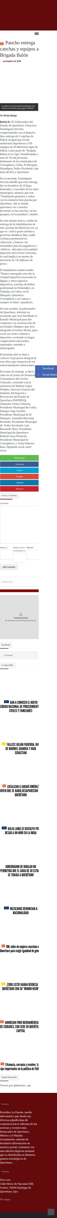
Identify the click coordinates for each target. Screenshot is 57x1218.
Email (19, 549)
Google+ (19, 476)
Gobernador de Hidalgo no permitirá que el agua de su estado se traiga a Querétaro (20, 870)
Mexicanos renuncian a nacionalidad (20, 910)
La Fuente (8, 655)
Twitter (20, 470)
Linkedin (20, 482)
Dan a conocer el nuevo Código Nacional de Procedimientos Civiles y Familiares (20, 706)
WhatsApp (19, 457)
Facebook (20, 464)
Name (3, 547)
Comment (4, 503)
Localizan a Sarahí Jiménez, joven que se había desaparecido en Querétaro (21, 790)
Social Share (46, 375)
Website (29, 547)
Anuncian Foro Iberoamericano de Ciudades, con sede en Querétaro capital (20, 1026)
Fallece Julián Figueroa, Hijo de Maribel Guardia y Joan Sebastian (21, 748)
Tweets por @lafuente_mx (15, 1085)
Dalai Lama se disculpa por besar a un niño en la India (21, 830)
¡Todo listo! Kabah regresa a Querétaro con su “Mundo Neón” (20, 986)
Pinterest (20, 489)
